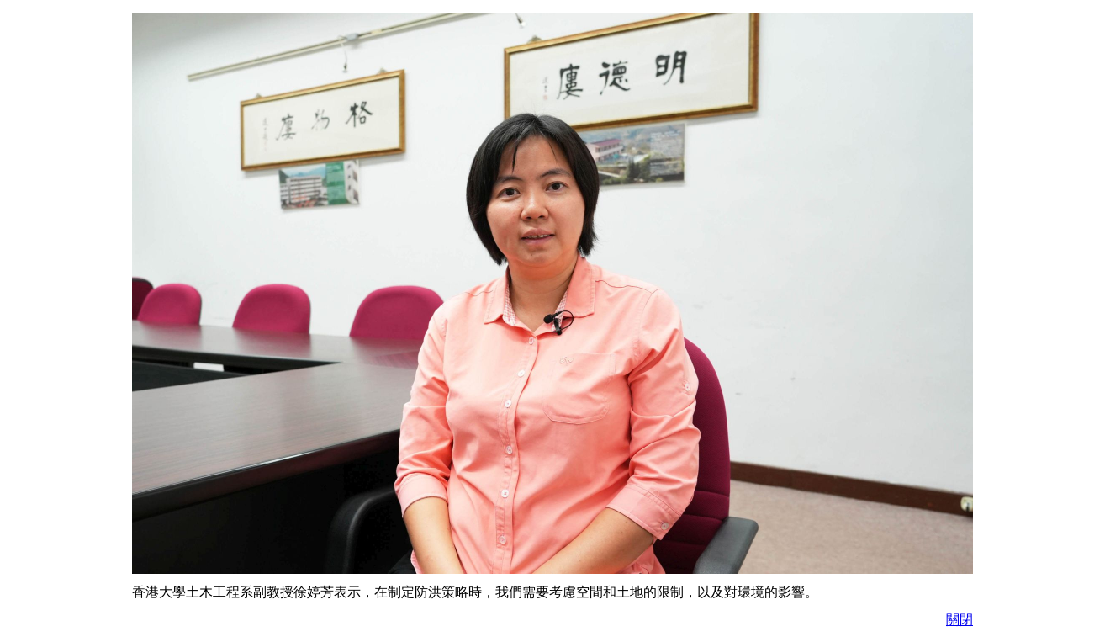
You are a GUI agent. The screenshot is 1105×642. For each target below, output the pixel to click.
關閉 (959, 620)
